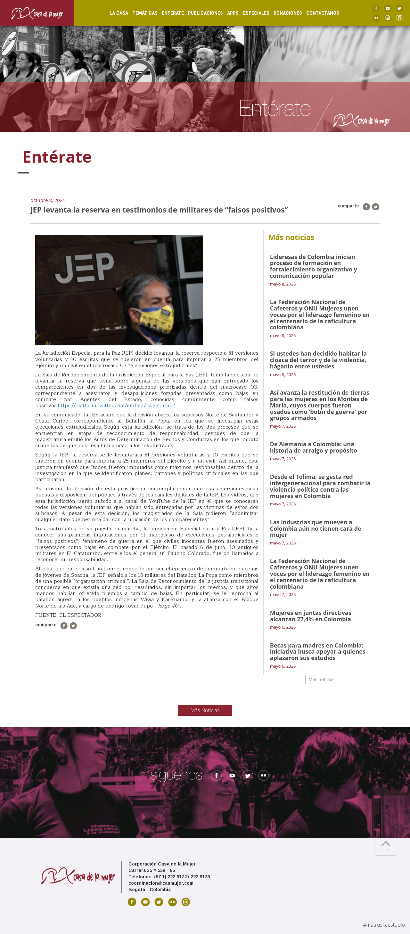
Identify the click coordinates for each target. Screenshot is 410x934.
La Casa (112, 13)
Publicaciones (199, 13)
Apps (227, 13)
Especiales (250, 13)
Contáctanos (316, 13)
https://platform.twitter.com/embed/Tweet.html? (116, 405)
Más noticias (321, 679)
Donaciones (281, 13)
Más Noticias (205, 710)
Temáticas (138, 13)
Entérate (166, 13)
